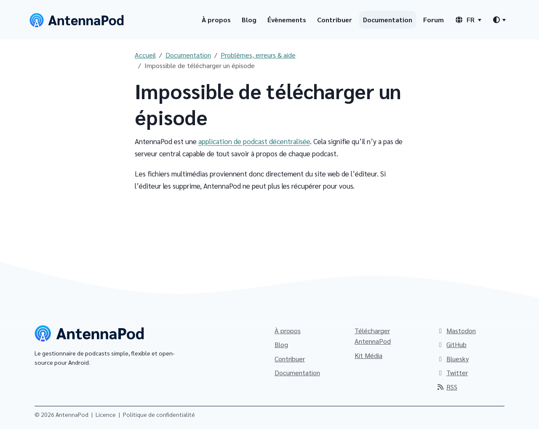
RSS (446, 386)
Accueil (145, 54)
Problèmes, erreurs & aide (258, 54)
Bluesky (452, 358)
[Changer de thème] (499, 20)
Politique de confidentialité (159, 414)
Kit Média (368, 355)
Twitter (452, 372)
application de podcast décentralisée (254, 141)
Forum (433, 19)
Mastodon (456, 330)
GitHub (451, 344)
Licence (106, 414)
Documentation (387, 19)
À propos (216, 19)
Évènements (286, 19)
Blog (249, 19)
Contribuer (334, 19)
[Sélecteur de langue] (468, 20)
